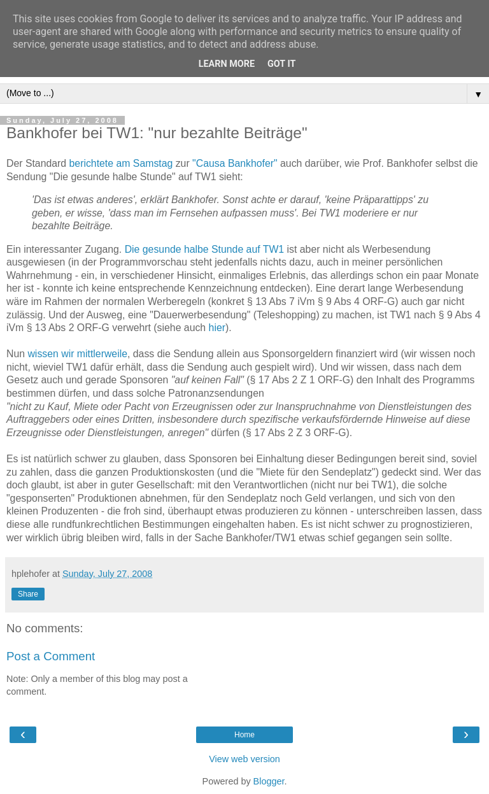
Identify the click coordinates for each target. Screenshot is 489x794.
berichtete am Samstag (121, 163)
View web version (244, 759)
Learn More (227, 64)
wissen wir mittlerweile (77, 353)
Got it (281, 64)
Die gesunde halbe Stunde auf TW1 (205, 249)
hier (217, 327)
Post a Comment (50, 656)
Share (28, 594)
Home (244, 734)
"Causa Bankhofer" (235, 163)
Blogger (269, 781)
